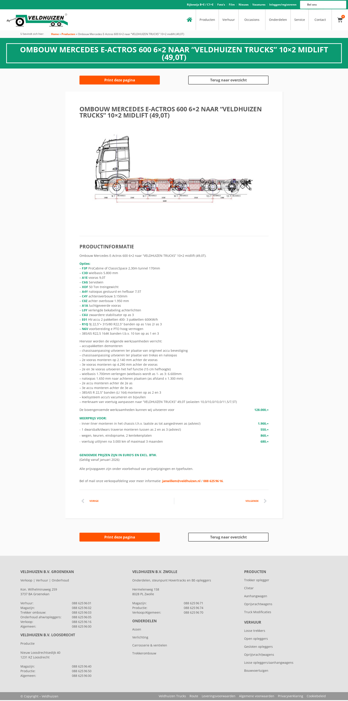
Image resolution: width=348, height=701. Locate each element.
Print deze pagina (119, 81)
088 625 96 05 (81, 618)
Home (55, 35)
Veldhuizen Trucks (172, 697)
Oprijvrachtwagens (258, 605)
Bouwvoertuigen (256, 671)
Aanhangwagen (255, 597)
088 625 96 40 (81, 667)
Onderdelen (278, 20)
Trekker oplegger (256, 581)
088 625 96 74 (193, 609)
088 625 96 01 (81, 604)
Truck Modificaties (257, 613)
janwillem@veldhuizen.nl (181, 482)
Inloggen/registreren (283, 5)
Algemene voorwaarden (256, 697)
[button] (86, 174)
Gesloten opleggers (258, 647)
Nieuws (244, 5)
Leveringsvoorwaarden (218, 697)
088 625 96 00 (315, 10)
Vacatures (258, 5)
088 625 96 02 (81, 609)
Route (194, 697)
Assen (136, 630)
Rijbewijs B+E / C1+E (200, 5)
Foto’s (221, 5)
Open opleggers (256, 639)
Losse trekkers (254, 631)
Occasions (251, 20)
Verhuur (228, 20)
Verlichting (140, 638)
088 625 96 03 (81, 613)
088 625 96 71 (193, 604)
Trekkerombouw (144, 654)
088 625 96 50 (81, 672)
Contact (320, 20)
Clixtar (249, 589)
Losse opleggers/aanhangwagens (268, 663)
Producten (207, 20)
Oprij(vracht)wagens (259, 655)
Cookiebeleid (316, 697)
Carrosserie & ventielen (149, 646)
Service (299, 20)
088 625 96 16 (315, 9)
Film (232, 5)
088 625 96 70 (193, 613)
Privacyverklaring (290, 697)
